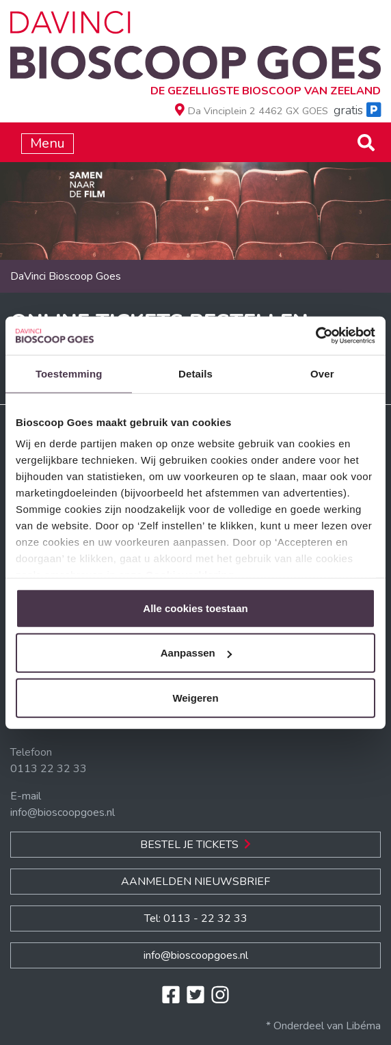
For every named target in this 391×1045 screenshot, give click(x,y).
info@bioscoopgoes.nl (62, 812)
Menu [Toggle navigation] (47, 143)
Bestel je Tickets (195, 844)
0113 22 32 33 (48, 768)
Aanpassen (196, 653)
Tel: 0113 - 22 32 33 (195, 918)
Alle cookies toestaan (195, 607)
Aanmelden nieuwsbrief (195, 881)
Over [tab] (322, 373)
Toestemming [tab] (69, 373)
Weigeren (195, 697)
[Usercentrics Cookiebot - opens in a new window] (315, 336)
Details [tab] (195, 373)
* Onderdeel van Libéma (323, 1025)
